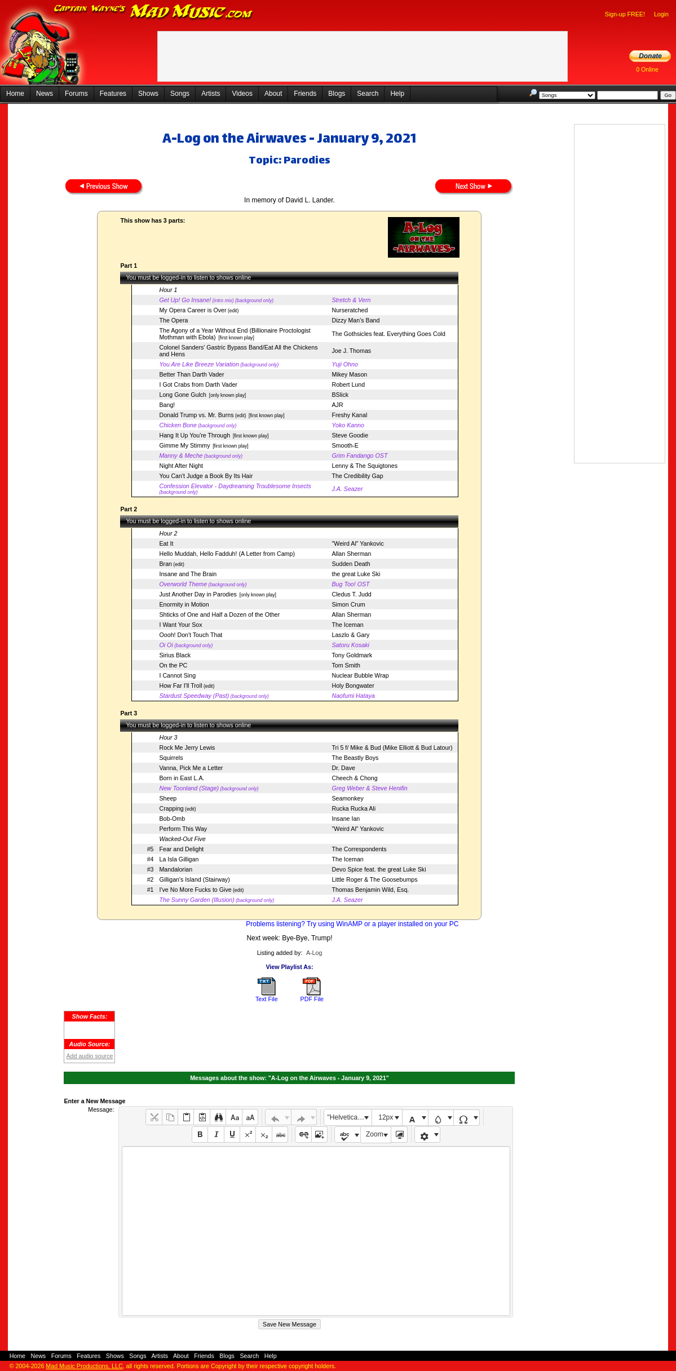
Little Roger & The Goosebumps (374, 879)
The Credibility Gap (357, 475)
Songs (179, 94)
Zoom (374, 1134)
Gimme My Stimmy (184, 445)
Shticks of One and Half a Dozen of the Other (219, 614)
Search (367, 94)
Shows (148, 94)
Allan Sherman (351, 553)
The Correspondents (359, 849)
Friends (305, 94)
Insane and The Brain (188, 573)
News (44, 94)
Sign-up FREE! (625, 14)
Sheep (167, 798)
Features (113, 94)
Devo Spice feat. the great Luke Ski (379, 869)
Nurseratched (350, 310)
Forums (76, 94)
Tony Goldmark (352, 655)
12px (385, 1117)
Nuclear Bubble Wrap (360, 675)
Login (661, 14)
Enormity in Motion (184, 604)
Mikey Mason (349, 374)
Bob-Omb (172, 818)
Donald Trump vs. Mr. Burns (196, 415)
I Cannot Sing (177, 675)
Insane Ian (346, 818)
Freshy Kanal (349, 415)
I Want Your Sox (180, 624)
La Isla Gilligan (178, 859)
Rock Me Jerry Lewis (187, 747)
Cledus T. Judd (351, 594)
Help (397, 94)
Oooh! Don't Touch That (190, 634)
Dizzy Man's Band (355, 320)
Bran (165, 563)
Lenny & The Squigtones (364, 465)
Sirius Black (175, 655)
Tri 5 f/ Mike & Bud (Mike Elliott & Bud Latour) (392, 747)
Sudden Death (351, 563)
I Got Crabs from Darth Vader (198, 384)
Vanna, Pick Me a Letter (191, 767)
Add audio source (89, 1055)
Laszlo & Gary (350, 634)
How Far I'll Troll (180, 685)
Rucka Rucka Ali (353, 808)
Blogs (336, 94)
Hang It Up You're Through (194, 435)
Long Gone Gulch (182, 394)
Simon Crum (348, 604)
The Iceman (347, 624)
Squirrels (171, 757)
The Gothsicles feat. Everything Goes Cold (388, 333)
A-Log (314, 952)
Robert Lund (348, 384)
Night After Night (181, 465)
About (273, 94)
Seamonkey (347, 798)
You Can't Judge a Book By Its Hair (206, 475)
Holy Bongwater (353, 685)
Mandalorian (175, 869)
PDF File (312, 999)
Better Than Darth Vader (191, 374)
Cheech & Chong (354, 778)
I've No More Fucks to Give (195, 889)
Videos (242, 94)
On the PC (173, 665)
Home (15, 94)
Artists (210, 94)
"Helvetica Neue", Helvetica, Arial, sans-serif (350, 1117)
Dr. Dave (343, 767)
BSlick (340, 394)
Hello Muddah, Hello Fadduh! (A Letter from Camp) (226, 553)
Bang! (167, 404)
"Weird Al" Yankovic (357, 543)
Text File (266, 999)
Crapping (171, 808)
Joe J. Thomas (351, 350)
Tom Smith (346, 665)
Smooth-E (345, 445)
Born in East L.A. (181, 778)
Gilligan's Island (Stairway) (194, 879)
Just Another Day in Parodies (197, 594)
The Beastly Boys (355, 757)
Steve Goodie (350, 435)
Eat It (166, 543)
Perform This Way (183, 828)
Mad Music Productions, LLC (84, 1366)
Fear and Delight (181, 849)
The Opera (173, 320)
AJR (337, 404)
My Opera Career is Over (192, 310)
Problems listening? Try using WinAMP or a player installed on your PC (352, 924)
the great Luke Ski (356, 573)
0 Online (647, 69)
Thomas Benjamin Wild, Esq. (370, 889)
